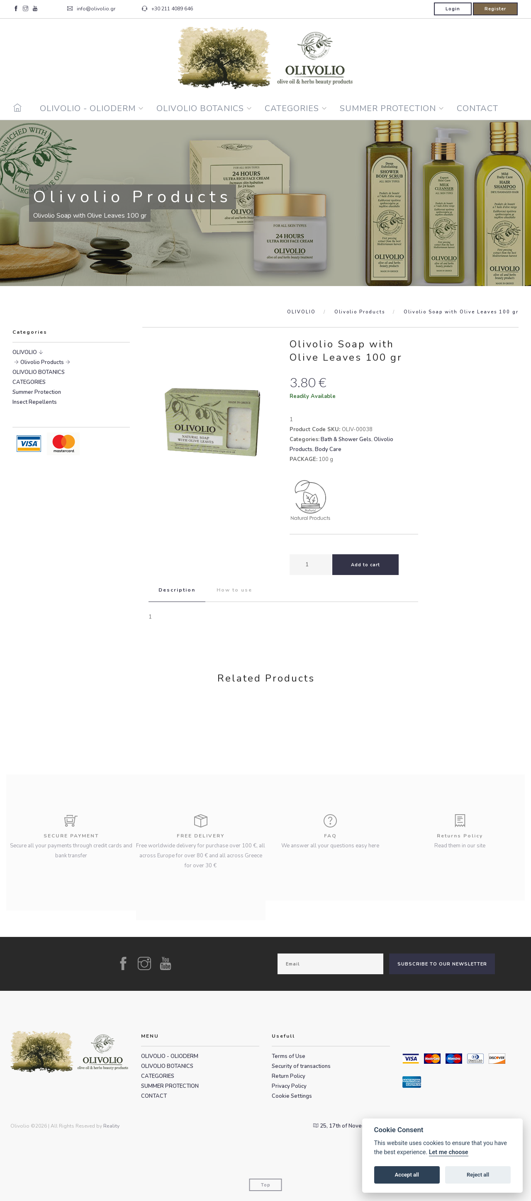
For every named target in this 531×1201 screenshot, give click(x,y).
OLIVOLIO (301, 312)
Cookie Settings (292, 1096)
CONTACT (477, 108)
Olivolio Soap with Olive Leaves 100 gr (461, 312)
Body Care (328, 449)
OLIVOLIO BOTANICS (200, 108)
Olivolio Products (359, 312)
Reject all (478, 1175)
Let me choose (448, 1152)
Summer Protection (36, 392)
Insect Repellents (34, 402)
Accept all (407, 1175)
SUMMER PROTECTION (388, 108)
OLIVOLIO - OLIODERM (88, 108)
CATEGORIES (292, 108)
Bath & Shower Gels (346, 439)
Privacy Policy (289, 1086)
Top (265, 1185)
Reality (111, 1126)
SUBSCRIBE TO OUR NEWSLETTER (442, 964)
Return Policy (288, 1076)
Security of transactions (301, 1066)
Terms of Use (288, 1056)
